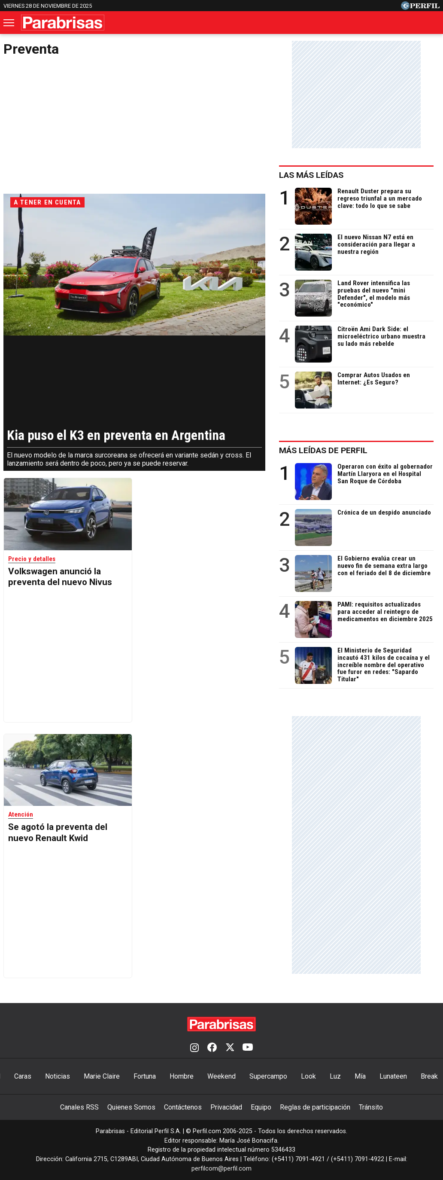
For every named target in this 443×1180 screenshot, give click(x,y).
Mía (360, 1076)
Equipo (261, 1107)
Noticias (57, 1076)
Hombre (182, 1076)
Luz (335, 1076)
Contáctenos (183, 1107)
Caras (22, 1076)
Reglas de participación (315, 1107)
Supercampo (268, 1076)
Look (308, 1076)
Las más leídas (317, 175)
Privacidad (226, 1107)
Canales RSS (79, 1107)
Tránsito (371, 1107)
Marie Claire (102, 1076)
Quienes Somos (131, 1107)
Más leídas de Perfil (329, 450)
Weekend (221, 1076)
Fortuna (145, 1076)
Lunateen (393, 1076)
